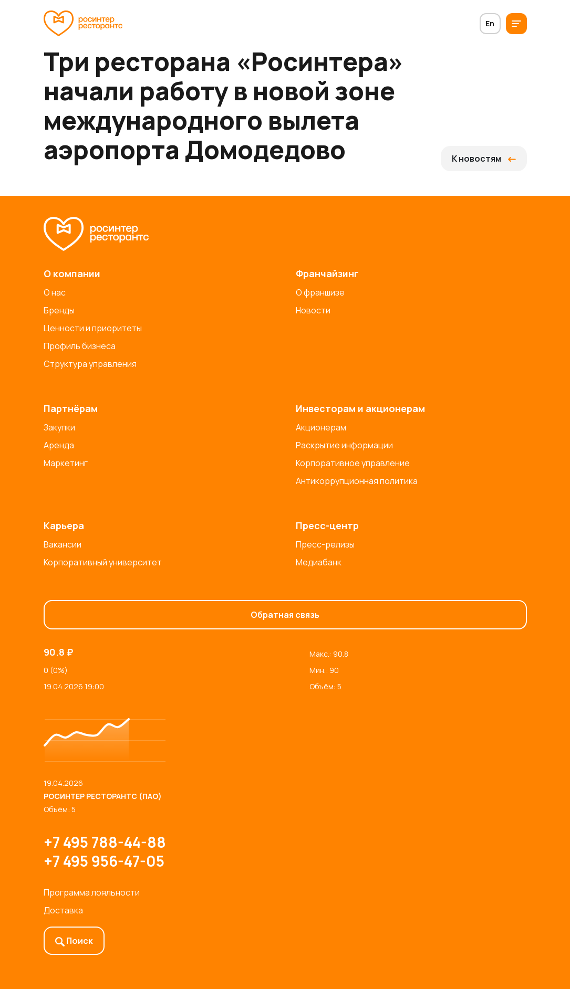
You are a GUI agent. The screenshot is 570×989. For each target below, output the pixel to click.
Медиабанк (318, 562)
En (489, 23)
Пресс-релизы (325, 544)
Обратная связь (285, 614)
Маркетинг (66, 463)
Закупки (59, 427)
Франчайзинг (327, 273)
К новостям (484, 158)
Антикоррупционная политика (357, 481)
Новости (313, 310)
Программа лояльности (92, 892)
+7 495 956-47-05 (104, 861)
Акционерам (321, 427)
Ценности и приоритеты (93, 328)
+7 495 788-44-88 (105, 842)
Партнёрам (71, 408)
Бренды (59, 310)
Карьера (64, 525)
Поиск (74, 940)
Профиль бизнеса (80, 346)
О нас (55, 292)
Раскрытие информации (344, 445)
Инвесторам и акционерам (360, 408)
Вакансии (62, 544)
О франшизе (320, 292)
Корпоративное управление (353, 463)
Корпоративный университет (103, 562)
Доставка (63, 910)
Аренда (59, 445)
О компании (72, 273)
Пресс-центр (327, 525)
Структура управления (90, 364)
